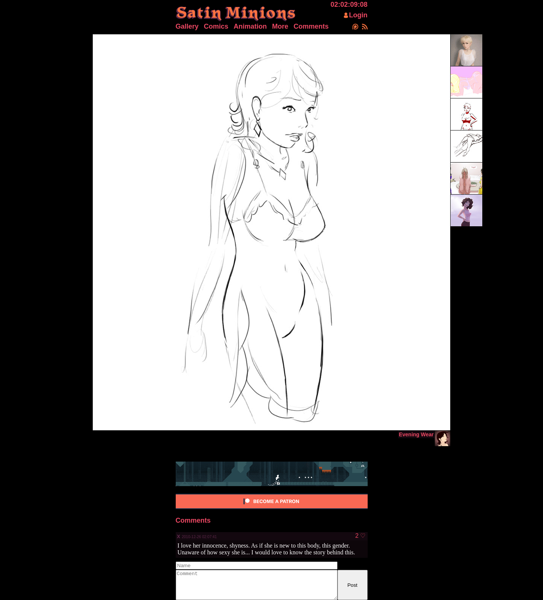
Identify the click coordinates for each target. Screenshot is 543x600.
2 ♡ (360, 536)
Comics (216, 26)
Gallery (187, 26)
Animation (250, 26)
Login (358, 15)
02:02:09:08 (348, 4)
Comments (311, 26)
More (280, 26)
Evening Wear (416, 434)
